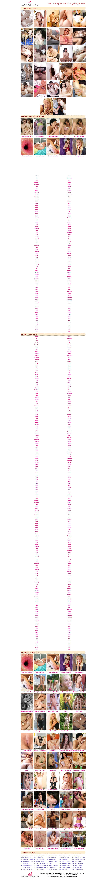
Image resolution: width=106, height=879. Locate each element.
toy (37, 320)
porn (69, 278)
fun (37, 220)
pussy (36, 283)
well (37, 325)
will (69, 329)
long (37, 253)
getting (69, 222)
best (37, 188)
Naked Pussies (66, 865)
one (69, 268)
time (37, 318)
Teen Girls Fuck (79, 863)
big (69, 188)
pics (69, 274)
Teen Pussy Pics (40, 863)
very (37, 322)
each (36, 209)
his (37, 241)
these (36, 314)
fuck (69, 215)
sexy (36, 289)
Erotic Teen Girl (40, 869)
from (69, 213)
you (69, 331)
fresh (36, 213)
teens (36, 308)
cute (69, 203)
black (36, 190)
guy (37, 230)
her (69, 236)
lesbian (37, 251)
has (37, 234)
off (36, 268)
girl (37, 224)
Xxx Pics (76, 855)
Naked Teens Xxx (53, 865)
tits (69, 318)
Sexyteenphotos (53, 869)
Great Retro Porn (66, 863)
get (69, 220)
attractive (36, 182)
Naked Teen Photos (41, 865)
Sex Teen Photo (65, 855)
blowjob (37, 192)
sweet (36, 304)
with (37, 331)
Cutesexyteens (66, 867)
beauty (69, 184)
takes (69, 304)
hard (36, 232)
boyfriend (69, 194)
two (69, 320)
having (37, 236)
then (69, 312)
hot (37, 243)
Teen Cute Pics (39, 857)
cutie (36, 205)
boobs (36, 194)
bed (37, 186)
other (36, 270)
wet (69, 325)
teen (69, 306)
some (69, 295)
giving (36, 226)
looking (69, 253)
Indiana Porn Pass (28, 861)
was (69, 322)
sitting (69, 293)
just (69, 247)
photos (37, 274)
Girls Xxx (25, 863)
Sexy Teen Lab (78, 865)
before (69, 186)
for (69, 211)
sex (69, 287)
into (37, 247)
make (69, 257)
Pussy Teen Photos (80, 857)
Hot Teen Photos (26, 857)
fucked (37, 217)
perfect (69, 272)
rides (69, 285)
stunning (69, 299)
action (36, 175)
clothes (69, 201)
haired (69, 230)
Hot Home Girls (79, 869)
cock (36, 203)
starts (36, 297)
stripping (69, 297)
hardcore (69, 232)
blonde (69, 190)
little (69, 251)
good (69, 226)
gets (37, 222)
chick (36, 201)
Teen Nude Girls (27, 865)
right (36, 287)
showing (69, 291)
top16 (50, 863)
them (36, 312)
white (36, 329)
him (69, 238)
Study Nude (52, 867)
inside (69, 245)
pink (37, 276)
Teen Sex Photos (39, 855)
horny (69, 241)
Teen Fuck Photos (53, 855)
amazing (69, 178)
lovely (36, 255)
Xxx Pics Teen (52, 857)
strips (36, 299)
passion (37, 272)
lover (69, 255)
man (69, 259)
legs (69, 249)
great (69, 228)
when (36, 327)
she (69, 289)
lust (37, 257)
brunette (36, 196)
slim (37, 295)
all (36, 178)
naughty (36, 264)
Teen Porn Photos (28, 859)
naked (69, 262)
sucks (69, 301)
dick (69, 205)
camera (37, 199)
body (69, 192)
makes (36, 259)
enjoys (69, 209)
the (37, 310)
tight (69, 316)
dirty (69, 207)
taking (36, 306)
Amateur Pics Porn (80, 859)
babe (69, 182)
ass (69, 180)
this (37, 316)
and (37, 180)
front (36, 215)
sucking (37, 301)
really (69, 283)
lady (37, 249)
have (69, 234)
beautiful (36, 184)
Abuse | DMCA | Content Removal (68, 876)
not (37, 266)
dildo (36, 207)
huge (69, 243)
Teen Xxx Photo (40, 859)
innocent (36, 245)
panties (69, 270)
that (69, 308)
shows (36, 293)
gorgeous (36, 228)
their (69, 310)
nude (69, 266)
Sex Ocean (65, 859)
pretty (69, 280)
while (69, 327)
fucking (69, 217)
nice (69, 264)
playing (69, 276)
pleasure (36, 278)
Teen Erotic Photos (27, 855)
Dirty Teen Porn (79, 861)
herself (36, 238)
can (69, 199)
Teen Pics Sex (65, 857)
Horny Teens (26, 867)
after (69, 175)
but (69, 196)
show (36, 291)
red (37, 285)
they (69, 314)
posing (36, 280)
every (36, 211)
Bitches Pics (52, 859)
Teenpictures (78, 867)
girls (69, 224)
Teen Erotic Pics (27, 869)
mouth (36, 262)
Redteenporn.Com (41, 867)
